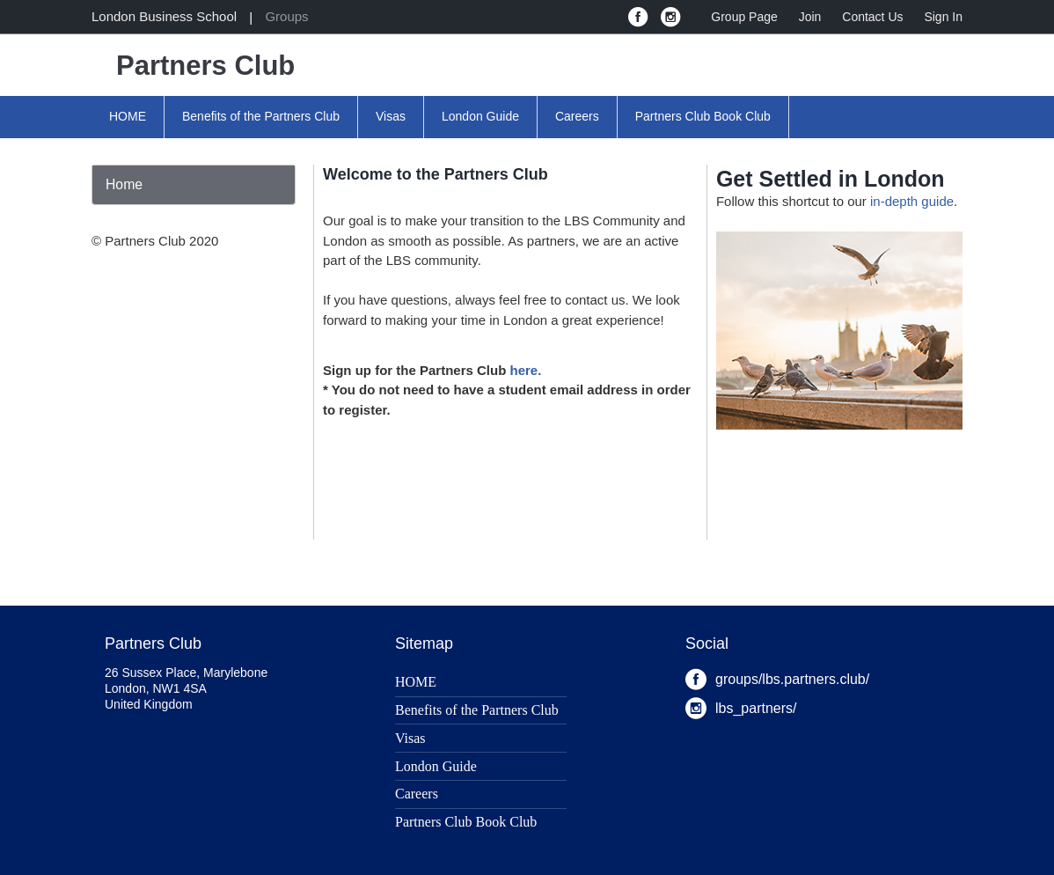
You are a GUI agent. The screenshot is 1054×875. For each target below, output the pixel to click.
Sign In (943, 17)
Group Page (744, 17)
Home (124, 184)
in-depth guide (912, 201)
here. (526, 370)
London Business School (164, 16)
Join (810, 17)
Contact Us (872, 17)
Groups (286, 16)
